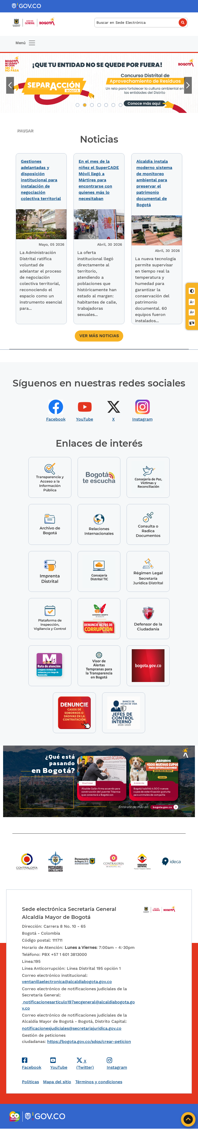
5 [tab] (106, 105)
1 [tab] (77, 105)
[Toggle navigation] (25, 43)
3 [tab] (92, 105)
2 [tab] (85, 105)
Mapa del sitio (57, 1084)
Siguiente (188, 85)
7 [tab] (120, 105)
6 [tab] (113, 105)
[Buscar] (141, 22)
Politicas (30, 1084)
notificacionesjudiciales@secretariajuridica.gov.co (71, 1030)
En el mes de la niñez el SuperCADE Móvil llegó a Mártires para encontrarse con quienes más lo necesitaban (99, 180)
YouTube (84, 417)
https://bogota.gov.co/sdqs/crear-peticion (89, 1043)
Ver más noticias (99, 333)
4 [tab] (99, 105)
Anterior (10, 85)
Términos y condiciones (98, 1084)
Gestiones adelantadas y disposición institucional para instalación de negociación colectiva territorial (41, 180)
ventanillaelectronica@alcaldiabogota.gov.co (67, 983)
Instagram (142, 417)
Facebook (55, 417)
